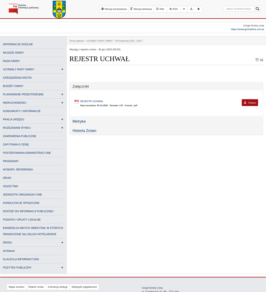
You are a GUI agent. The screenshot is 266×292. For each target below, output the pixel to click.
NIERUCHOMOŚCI (14, 102)
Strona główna (76, 40)
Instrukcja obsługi (57, 286)
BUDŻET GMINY (13, 86)
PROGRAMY (11, 161)
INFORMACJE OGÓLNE (18, 44)
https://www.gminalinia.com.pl (247, 29)
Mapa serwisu (16, 286)
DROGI (7, 242)
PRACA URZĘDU (13, 119)
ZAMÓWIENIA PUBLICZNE (19, 136)
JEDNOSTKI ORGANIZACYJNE (22, 194)
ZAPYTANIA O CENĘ (16, 144)
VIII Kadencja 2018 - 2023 (128, 40)
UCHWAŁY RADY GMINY (18, 69)
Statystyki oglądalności (84, 286)
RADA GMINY (11, 61)
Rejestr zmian (36, 286)
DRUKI (7, 177)
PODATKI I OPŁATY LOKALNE (22, 219)
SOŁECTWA (10, 186)
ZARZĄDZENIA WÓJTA (17, 77)
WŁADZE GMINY (13, 52)
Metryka (79, 121)
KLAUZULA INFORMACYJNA (21, 259)
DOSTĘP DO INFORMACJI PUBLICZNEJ (28, 211)
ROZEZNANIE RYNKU (17, 127)
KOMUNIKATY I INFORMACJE (22, 111)
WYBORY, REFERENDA (18, 169)
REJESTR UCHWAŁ (169, 101)
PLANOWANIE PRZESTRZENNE (23, 94)
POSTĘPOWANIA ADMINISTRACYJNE (27, 152)
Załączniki (81, 86)
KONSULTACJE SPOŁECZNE (21, 202)
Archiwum (9, 250)
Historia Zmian (84, 131)
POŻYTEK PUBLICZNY (17, 267)
